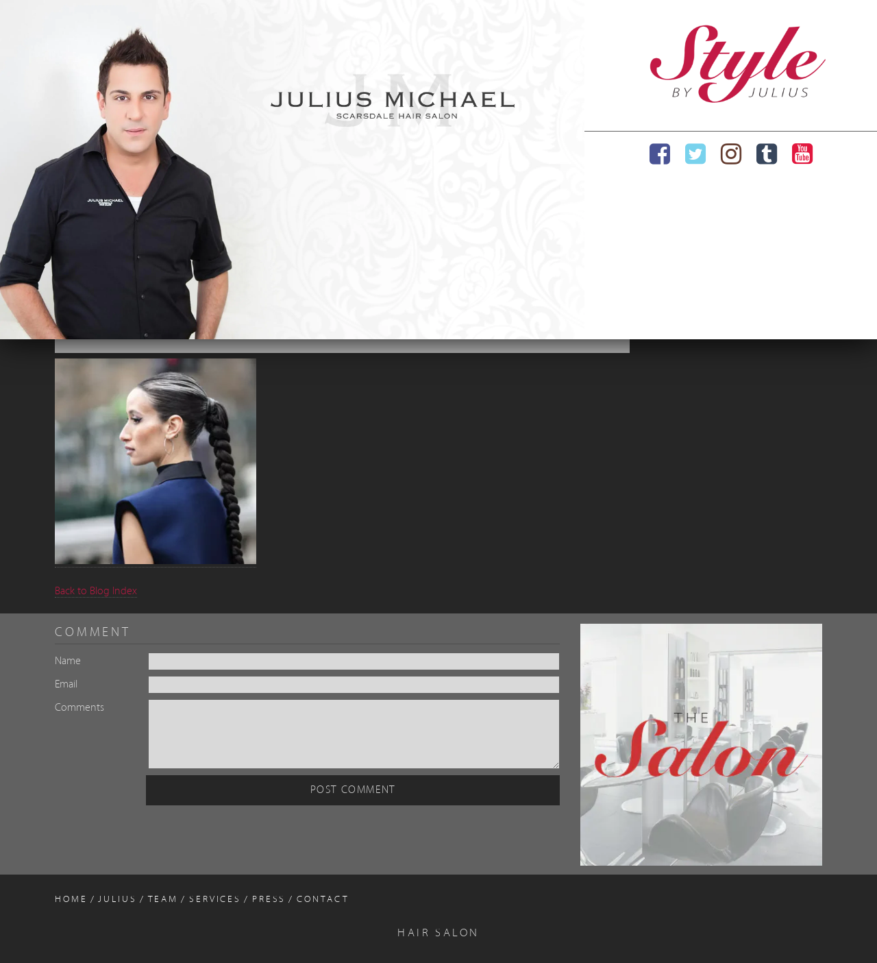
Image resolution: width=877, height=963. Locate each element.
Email (66, 684)
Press (269, 899)
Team (163, 899)
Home (71, 899)
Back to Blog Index (96, 591)
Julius (117, 899)
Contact (323, 899)
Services (215, 899)
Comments (79, 708)
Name (68, 661)
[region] (292, 169)
